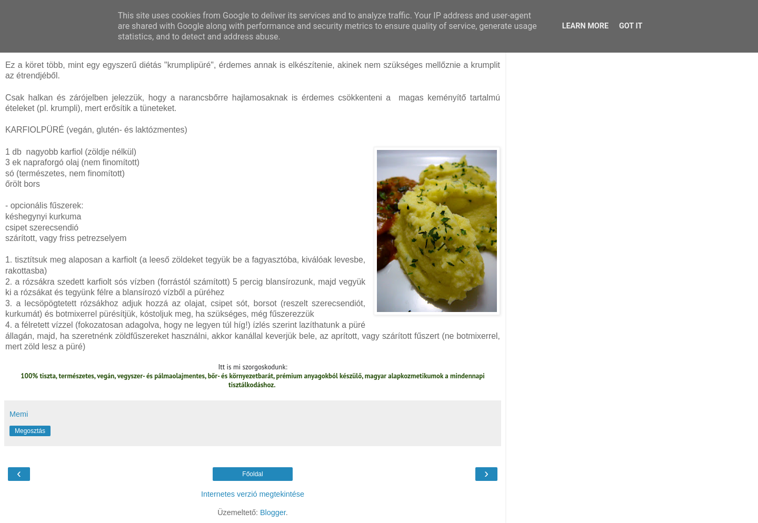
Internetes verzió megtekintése (252, 494)
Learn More (585, 26)
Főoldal (252, 474)
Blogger (273, 512)
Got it (630, 26)
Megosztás (30, 431)
